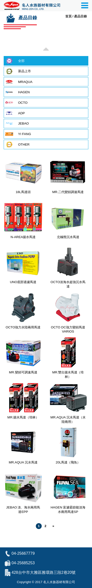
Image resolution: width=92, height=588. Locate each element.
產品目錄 (80, 16)
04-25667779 (23, 553)
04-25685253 (23, 563)
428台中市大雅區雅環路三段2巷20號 (44, 572)
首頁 (68, 16)
